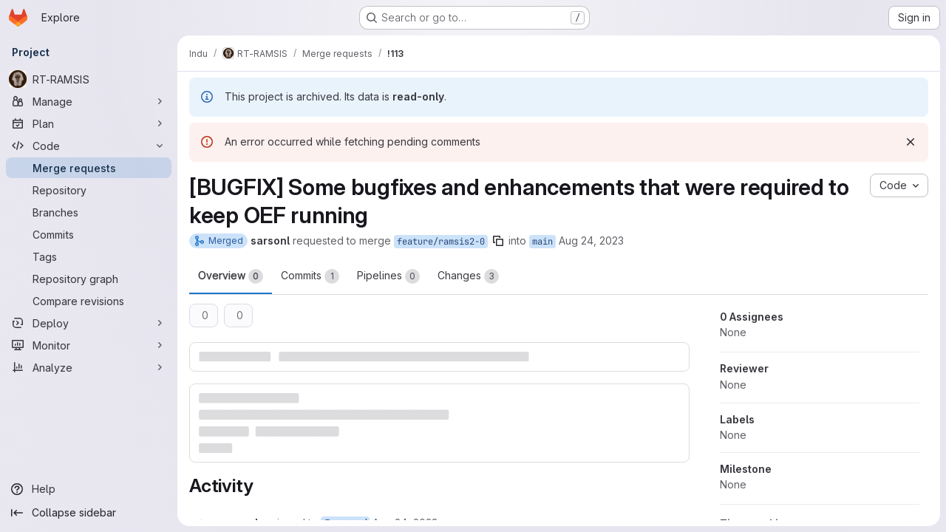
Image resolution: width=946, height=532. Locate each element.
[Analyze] (88, 367)
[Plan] (88, 123)
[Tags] (88, 256)
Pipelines (388, 276)
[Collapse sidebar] (88, 512)
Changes (468, 276)
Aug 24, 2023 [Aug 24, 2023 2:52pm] (591, 240)
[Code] (88, 145)
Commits (310, 276)
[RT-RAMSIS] (88, 79)
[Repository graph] (88, 278)
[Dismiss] (910, 142)
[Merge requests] (88, 167)
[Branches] (88, 212)
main (542, 242)
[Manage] (88, 101)
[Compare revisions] (88, 300)
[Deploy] (88, 323)
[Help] (88, 489)
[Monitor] (88, 345)
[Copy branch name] (498, 241)
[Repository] (88, 190)
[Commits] (88, 234)
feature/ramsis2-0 (441, 242)
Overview (230, 276)
